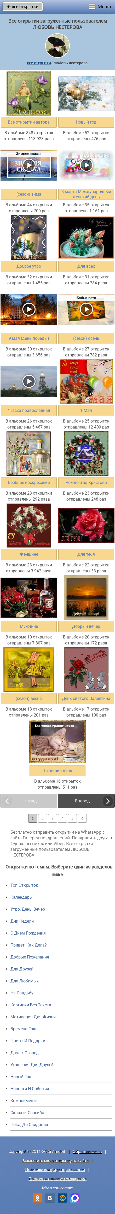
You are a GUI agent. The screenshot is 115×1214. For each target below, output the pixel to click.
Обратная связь (87, 1151)
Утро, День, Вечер (27, 909)
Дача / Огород (24, 1052)
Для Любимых (24, 981)
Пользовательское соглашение (57, 1178)
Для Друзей (21, 969)
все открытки (22, 6)
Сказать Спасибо (27, 1112)
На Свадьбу (21, 993)
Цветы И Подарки (27, 1040)
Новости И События (29, 1088)
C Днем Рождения (28, 933)
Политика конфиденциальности (55, 1169)
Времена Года (24, 1028)
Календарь (21, 897)
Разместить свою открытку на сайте (55, 1160)
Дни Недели (22, 921)
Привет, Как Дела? (28, 945)
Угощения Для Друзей (32, 1064)
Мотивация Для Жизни (33, 1016)
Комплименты (24, 1100)
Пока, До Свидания (29, 1124)
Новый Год (20, 1076)
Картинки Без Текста (30, 1004)
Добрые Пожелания (29, 957)
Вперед (82, 801)
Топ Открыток (24, 885)
